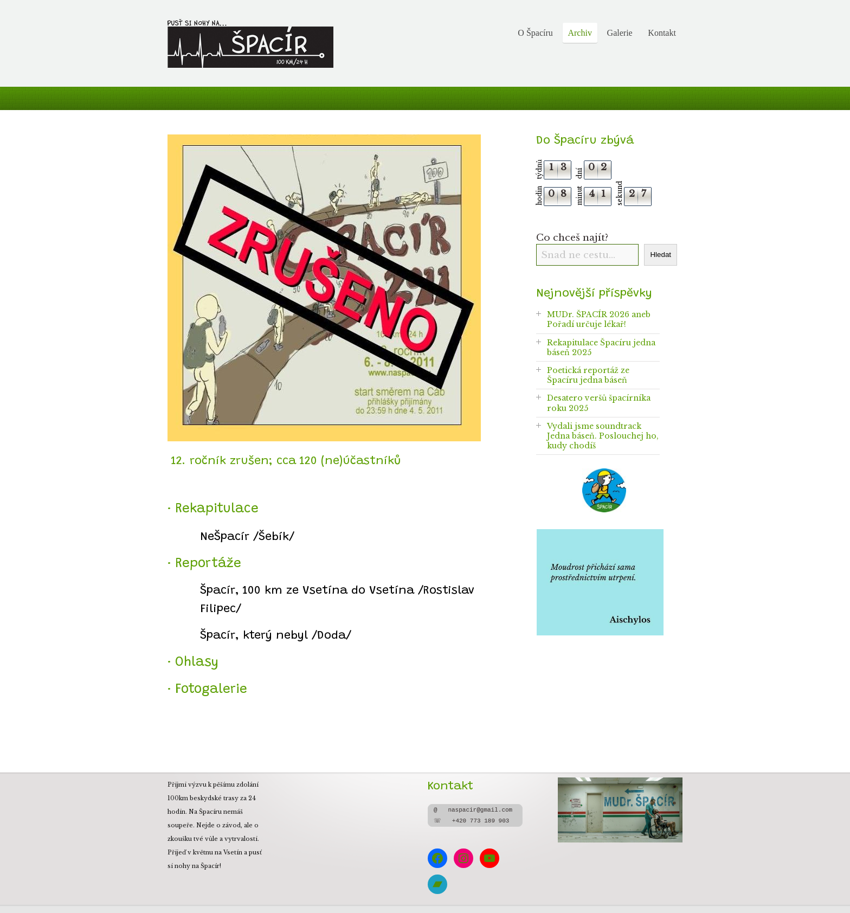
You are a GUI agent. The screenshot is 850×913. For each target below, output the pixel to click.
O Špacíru (535, 32)
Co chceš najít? (572, 237)
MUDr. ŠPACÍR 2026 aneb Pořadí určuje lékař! (599, 319)
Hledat (660, 254)
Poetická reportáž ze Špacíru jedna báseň (588, 375)
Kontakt (662, 32)
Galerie (620, 32)
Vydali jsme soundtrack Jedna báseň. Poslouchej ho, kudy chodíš (603, 436)
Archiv (579, 32)
